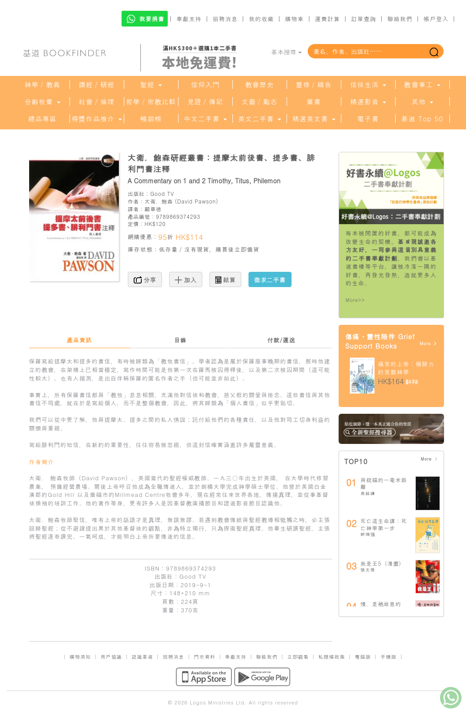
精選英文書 (313, 118)
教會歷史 (259, 84)
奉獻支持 (188, 18)
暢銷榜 (151, 118)
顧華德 (152, 209)
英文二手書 (259, 118)
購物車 (294, 18)
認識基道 (142, 656)
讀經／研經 (97, 84)
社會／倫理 (97, 101)
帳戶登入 (436, 18)
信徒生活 (368, 84)
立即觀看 (298, 656)
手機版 (388, 656)
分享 (145, 279)
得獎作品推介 (96, 118)
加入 (186, 279)
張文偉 (368, 570)
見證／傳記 (205, 101)
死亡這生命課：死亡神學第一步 (384, 524)
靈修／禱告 (314, 84)
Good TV (162, 193)
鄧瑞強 (368, 534)
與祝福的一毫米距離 (384, 483)
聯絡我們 (399, 18)
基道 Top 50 (422, 118)
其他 (422, 101)
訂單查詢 (363, 18)
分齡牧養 (42, 101)
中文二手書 (204, 118)
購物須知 (80, 656)
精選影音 (368, 101)
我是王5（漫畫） (383, 563)
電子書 (368, 118)
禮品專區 (42, 118)
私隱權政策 (331, 656)
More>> (355, 300)
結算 (225, 279)
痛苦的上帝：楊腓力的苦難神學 (406, 367)
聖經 (150, 84)
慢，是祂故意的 (381, 603)
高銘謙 (368, 493)
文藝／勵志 (260, 101)
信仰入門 (205, 84)
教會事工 (422, 84)
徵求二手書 (270, 279)
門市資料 (204, 656)
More (428, 343)
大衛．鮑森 (158, 201)
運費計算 (327, 18)
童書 (314, 101)
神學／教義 (43, 84)
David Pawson (196, 201)
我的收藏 (261, 18)
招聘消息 (225, 18)
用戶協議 (111, 656)
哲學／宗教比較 (151, 101)
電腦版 (363, 656)
